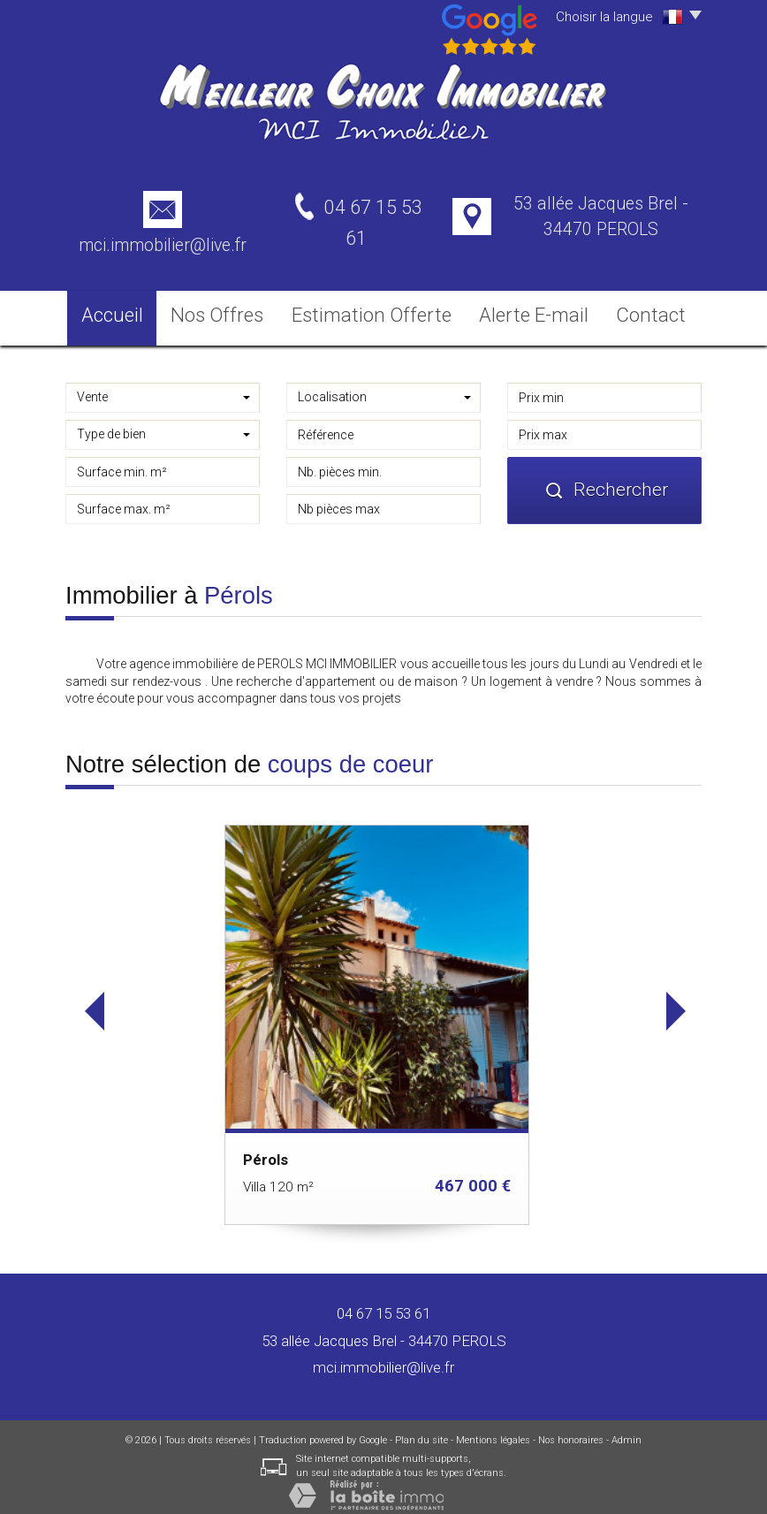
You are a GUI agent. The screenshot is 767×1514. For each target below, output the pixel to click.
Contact (648, 309)
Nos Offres (233, 309)
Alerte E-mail (527, 309)
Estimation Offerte (378, 309)
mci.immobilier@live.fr (163, 245)
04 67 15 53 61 (383, 1303)
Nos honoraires (571, 1430)
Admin (626, 1430)
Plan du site (421, 1430)
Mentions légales (493, 1430)
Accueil (117, 309)
